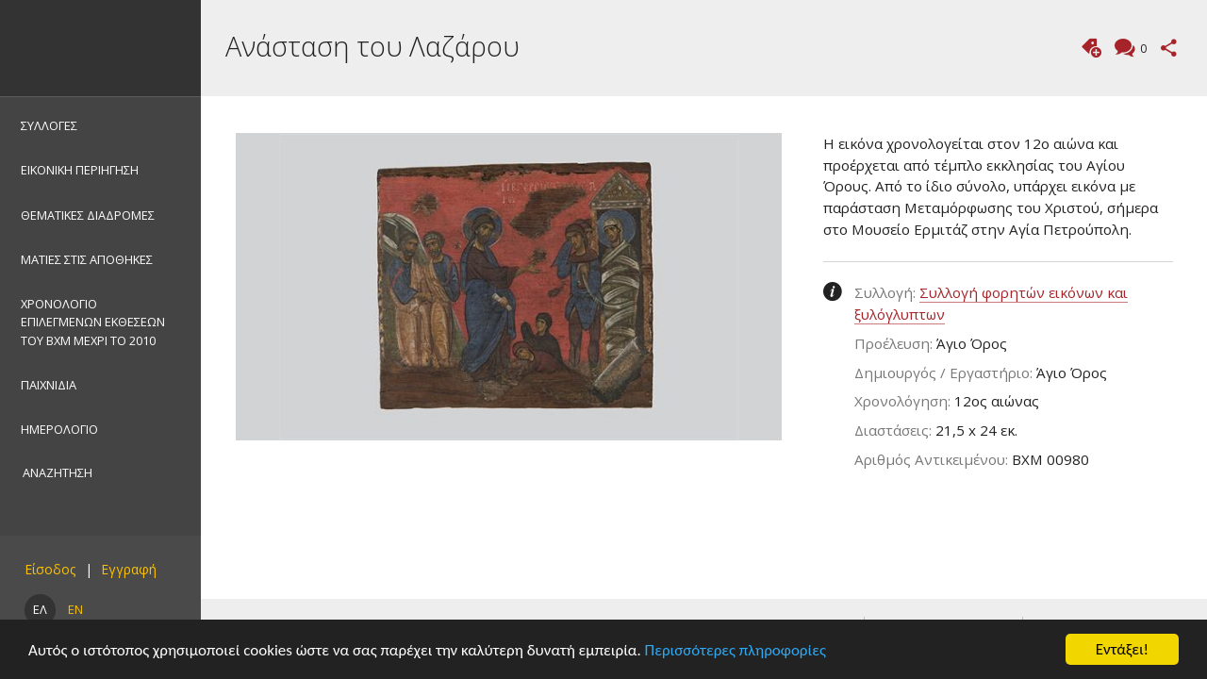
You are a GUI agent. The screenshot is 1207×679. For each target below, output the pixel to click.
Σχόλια (1141, 49)
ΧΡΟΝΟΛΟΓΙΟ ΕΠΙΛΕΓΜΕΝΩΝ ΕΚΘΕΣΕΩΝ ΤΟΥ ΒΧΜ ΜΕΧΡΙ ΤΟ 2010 (93, 321)
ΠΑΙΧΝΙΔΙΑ (48, 384)
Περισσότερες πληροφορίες (735, 650)
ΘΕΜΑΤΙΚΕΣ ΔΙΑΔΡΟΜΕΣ (88, 215)
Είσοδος (50, 569)
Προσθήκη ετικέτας (1091, 48)
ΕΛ (40, 609)
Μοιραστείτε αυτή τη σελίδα (1168, 48)
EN (75, 609)
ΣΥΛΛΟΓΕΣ (49, 125)
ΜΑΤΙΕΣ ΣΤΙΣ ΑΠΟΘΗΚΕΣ (87, 259)
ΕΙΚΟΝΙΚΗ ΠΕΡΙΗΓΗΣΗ (80, 169)
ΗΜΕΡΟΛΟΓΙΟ (59, 429)
